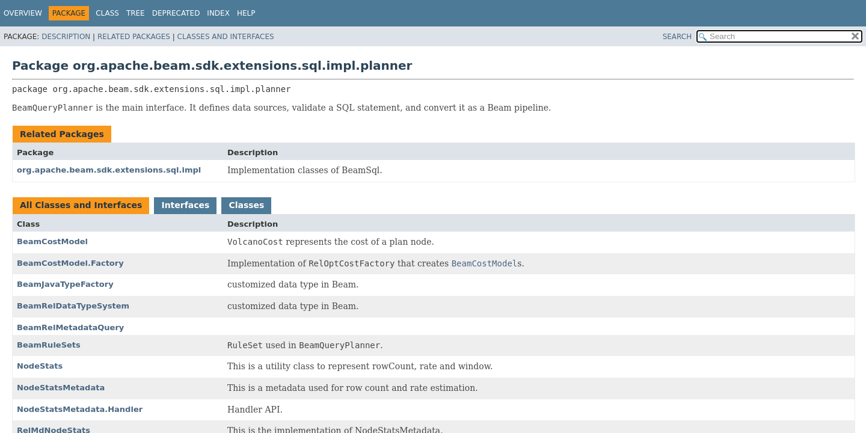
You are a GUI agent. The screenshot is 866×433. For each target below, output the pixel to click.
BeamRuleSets (49, 344)
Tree (135, 13)
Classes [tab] (246, 205)
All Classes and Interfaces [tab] (81, 205)
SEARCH (677, 36)
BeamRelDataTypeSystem (73, 305)
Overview (23, 13)
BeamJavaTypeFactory (65, 284)
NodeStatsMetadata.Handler (80, 409)
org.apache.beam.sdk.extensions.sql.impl (109, 169)
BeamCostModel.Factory (70, 263)
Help (246, 13)
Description (65, 36)
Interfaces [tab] (185, 205)
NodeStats (40, 365)
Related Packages (133, 36)
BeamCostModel (52, 241)
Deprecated (176, 13)
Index (218, 13)
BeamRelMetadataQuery (70, 327)
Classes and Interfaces (225, 36)
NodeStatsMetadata (61, 387)
